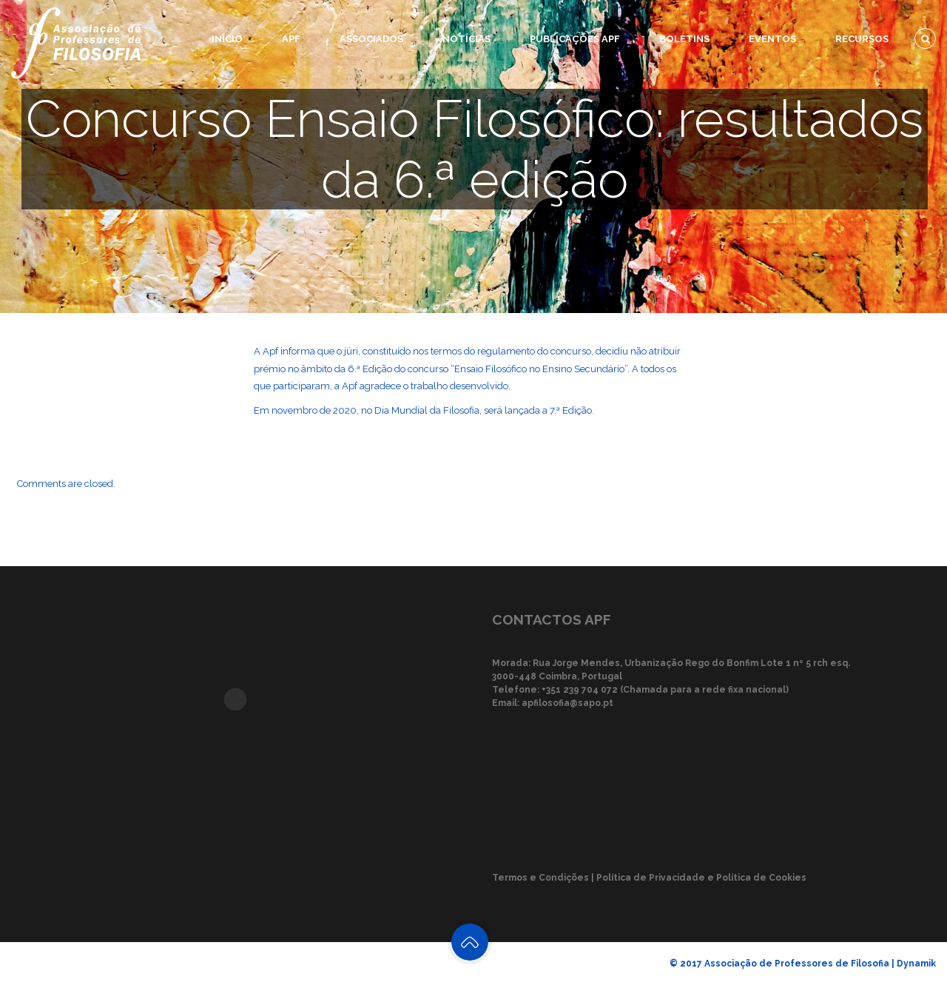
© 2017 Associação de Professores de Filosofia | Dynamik (803, 963)
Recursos (862, 38)
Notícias (466, 38)
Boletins (684, 38)
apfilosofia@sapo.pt (567, 703)
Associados (371, 38)
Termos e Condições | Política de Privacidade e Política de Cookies (649, 878)
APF (291, 38)
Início (227, 38)
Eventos (772, 38)
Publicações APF (575, 38)
